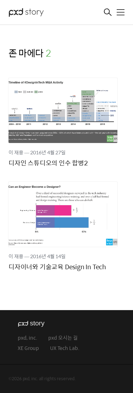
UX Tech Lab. (64, 348)
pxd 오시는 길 (63, 338)
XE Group (28, 348)
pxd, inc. (27, 338)
